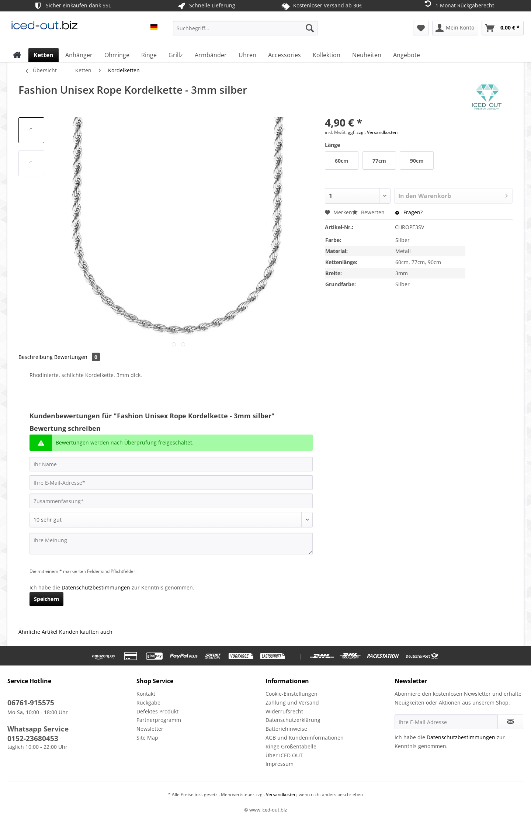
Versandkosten (280, 794)
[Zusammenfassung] (171, 501)
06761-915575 (30, 703)
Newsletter (149, 728)
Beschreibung (35, 356)
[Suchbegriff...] (245, 28)
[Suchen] (309, 28)
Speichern (46, 598)
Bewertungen (77, 356)
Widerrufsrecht (284, 711)
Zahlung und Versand (292, 702)
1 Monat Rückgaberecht (458, 5)
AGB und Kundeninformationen (305, 737)
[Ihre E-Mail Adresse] (446, 722)
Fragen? (409, 212)
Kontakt (145, 693)
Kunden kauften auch (85, 631)
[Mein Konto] (455, 28)
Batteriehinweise (286, 728)
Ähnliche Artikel (38, 631)
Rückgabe (148, 702)
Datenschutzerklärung (293, 719)
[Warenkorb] (503, 28)
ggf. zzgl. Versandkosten (373, 132)
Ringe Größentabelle (291, 746)
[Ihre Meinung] (171, 543)
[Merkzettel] (421, 28)
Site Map (147, 737)
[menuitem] (245, 31)
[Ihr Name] (171, 464)
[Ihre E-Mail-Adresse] (171, 482)
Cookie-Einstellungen (291, 693)
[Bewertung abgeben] (171, 519)
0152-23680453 (32, 738)
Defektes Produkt (157, 711)
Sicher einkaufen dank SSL (72, 6)
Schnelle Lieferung (206, 6)
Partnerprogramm (158, 719)
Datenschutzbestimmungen (96, 587)
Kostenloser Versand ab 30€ (321, 5)
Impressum (280, 763)
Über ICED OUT (284, 755)
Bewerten (369, 212)
